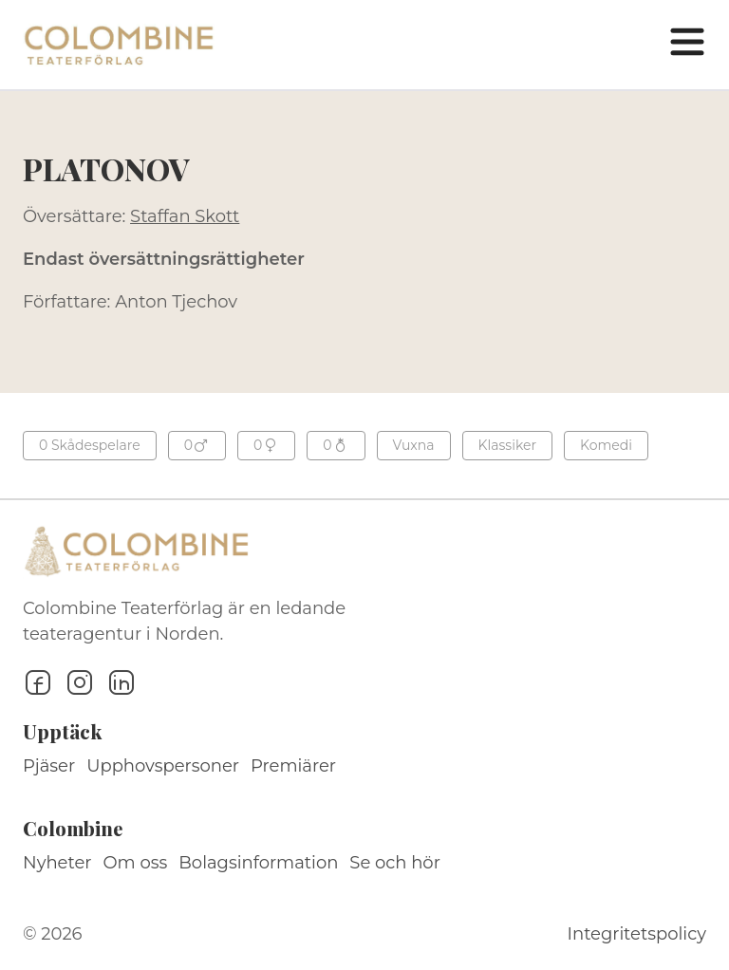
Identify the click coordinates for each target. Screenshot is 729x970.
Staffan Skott (184, 216)
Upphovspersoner (162, 765)
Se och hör (394, 862)
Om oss (135, 862)
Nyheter (57, 862)
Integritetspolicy (637, 933)
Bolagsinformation (258, 862)
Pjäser (49, 765)
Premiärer (293, 765)
